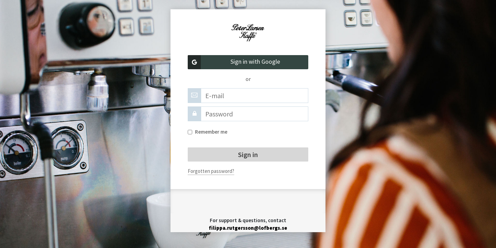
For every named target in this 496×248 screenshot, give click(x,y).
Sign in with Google (234, 62)
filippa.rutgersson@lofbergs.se (248, 228)
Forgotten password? (211, 171)
